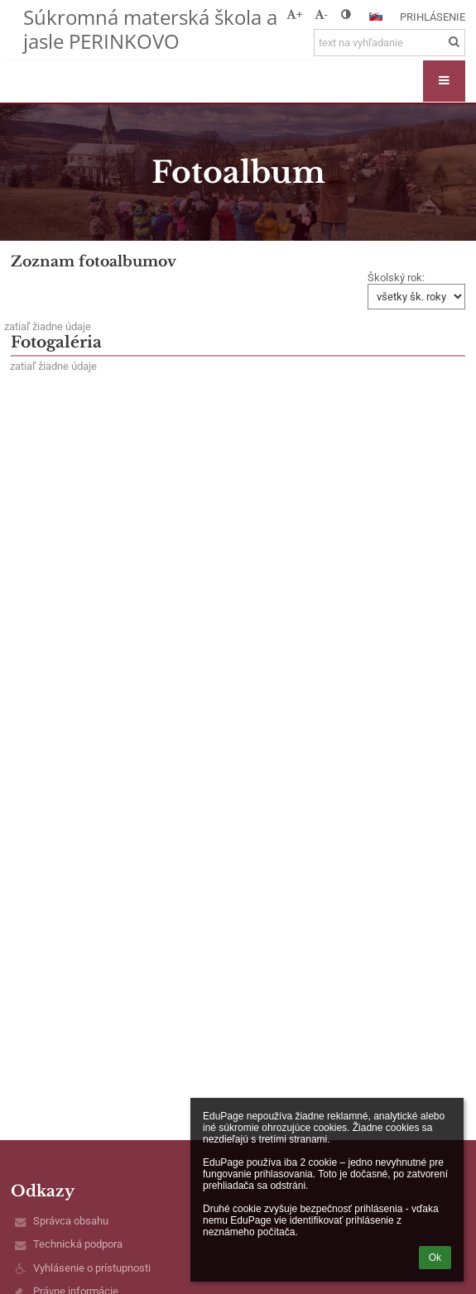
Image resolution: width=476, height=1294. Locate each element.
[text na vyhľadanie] (389, 42)
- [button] (321, 14)
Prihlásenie (432, 17)
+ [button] (294, 14)
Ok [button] (435, 1257)
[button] (375, 16)
